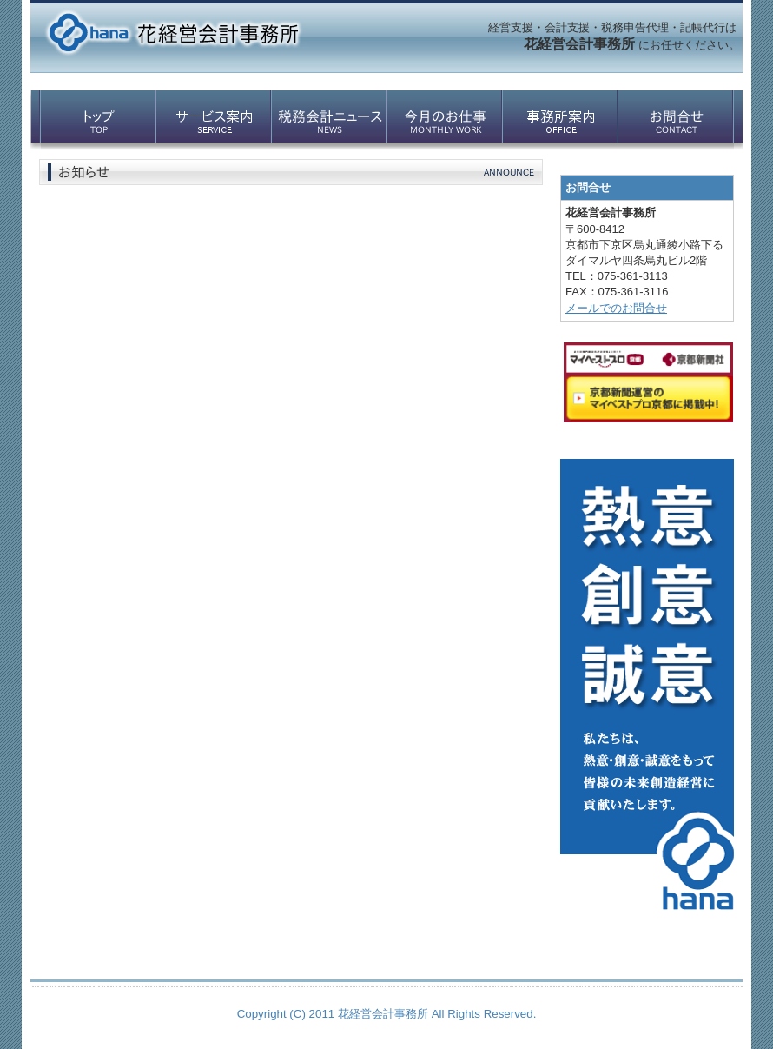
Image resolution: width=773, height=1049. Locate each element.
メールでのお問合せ (616, 308)
